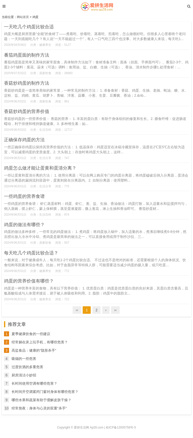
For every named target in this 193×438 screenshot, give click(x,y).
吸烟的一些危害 (24, 359)
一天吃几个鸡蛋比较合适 (29, 26)
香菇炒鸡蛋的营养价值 (26, 111)
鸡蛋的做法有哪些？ (24, 224)
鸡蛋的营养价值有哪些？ (29, 280)
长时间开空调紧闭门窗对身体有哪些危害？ (45, 392)
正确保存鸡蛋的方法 (24, 139)
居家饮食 (45, 73)
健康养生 (45, 45)
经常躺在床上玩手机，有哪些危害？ (40, 342)
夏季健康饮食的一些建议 (31, 334)
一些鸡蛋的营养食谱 (24, 196)
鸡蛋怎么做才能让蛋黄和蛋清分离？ (40, 168)
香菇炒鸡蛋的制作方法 (26, 83)
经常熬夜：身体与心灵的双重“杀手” (39, 408)
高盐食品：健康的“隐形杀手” (34, 350)
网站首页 (23, 17)
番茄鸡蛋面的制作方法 (26, 55)
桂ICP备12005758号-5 (121, 427)
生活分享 (45, 158)
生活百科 (45, 129)
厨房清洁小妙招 (24, 375)
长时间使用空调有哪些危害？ (34, 383)
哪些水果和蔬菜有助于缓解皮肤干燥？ (41, 400)
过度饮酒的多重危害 (27, 367)
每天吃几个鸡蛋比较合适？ (31, 252)
